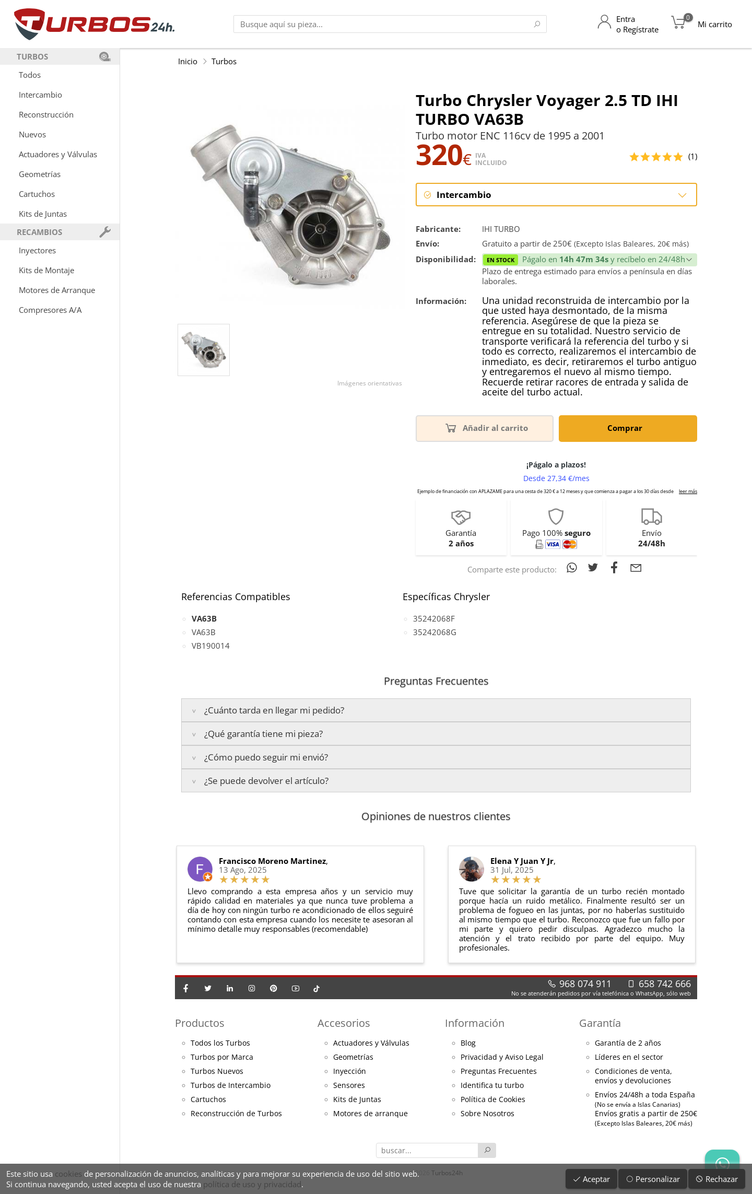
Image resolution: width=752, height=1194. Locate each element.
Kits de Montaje (46, 270)
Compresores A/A (50, 310)
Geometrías (40, 174)
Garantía (600, 1023)
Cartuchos (37, 194)
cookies (68, 1173)
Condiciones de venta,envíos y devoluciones (633, 1076)
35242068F (434, 619)
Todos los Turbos (220, 1043)
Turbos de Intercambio (231, 1086)
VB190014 (211, 646)
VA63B (204, 632)
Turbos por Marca (222, 1057)
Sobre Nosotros (487, 1114)
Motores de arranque (370, 1114)
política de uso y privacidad (252, 1184)
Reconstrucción (46, 114)
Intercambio (40, 94)
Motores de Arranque (57, 290)
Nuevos (32, 134)
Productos (200, 1023)
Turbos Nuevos (217, 1071)
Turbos (224, 61)
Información (474, 1023)
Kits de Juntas (43, 213)
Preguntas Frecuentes (499, 1071)
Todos (30, 74)
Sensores (349, 1086)
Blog (468, 1043)
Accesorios (344, 1023)
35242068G (434, 632)
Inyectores (37, 250)
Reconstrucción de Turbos (236, 1114)
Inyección (349, 1071)
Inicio (187, 61)
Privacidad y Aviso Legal (502, 1057)
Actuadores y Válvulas (58, 154)
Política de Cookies (493, 1100)
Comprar (626, 428)
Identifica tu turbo (492, 1086)
